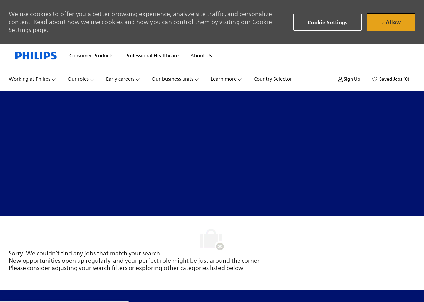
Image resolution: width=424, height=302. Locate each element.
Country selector (273, 79)
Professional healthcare (152, 55)
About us (201, 55)
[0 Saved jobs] (390, 79)
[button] (327, 22)
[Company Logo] (36, 56)
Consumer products (91, 55)
